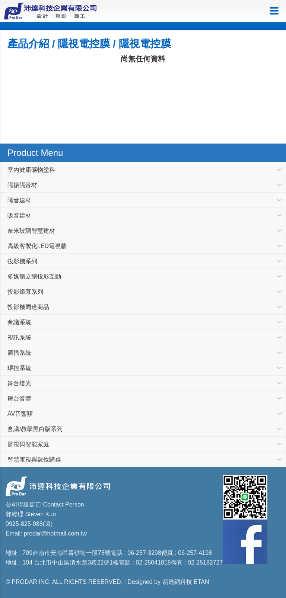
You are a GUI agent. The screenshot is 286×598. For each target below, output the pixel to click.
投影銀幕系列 (25, 292)
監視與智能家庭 (28, 444)
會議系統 (19, 322)
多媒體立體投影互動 (34, 276)
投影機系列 (22, 261)
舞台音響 (19, 398)
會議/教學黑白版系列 (35, 429)
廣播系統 (19, 353)
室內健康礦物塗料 (31, 170)
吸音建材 (19, 215)
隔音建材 (19, 200)
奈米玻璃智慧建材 (31, 231)
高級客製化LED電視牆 (37, 246)
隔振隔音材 (22, 185)
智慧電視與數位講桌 (34, 459)
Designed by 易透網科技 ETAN (168, 582)
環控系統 (19, 368)
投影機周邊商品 (28, 307)
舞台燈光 (19, 383)
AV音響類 (20, 414)
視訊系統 (19, 337)
